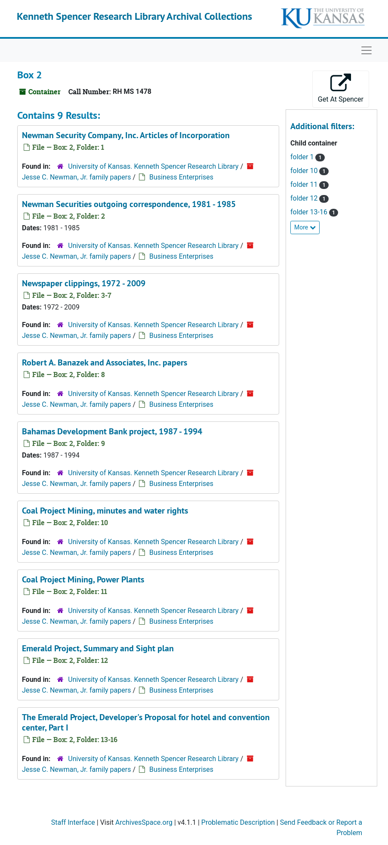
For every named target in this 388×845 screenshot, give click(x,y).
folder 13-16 (309, 212)
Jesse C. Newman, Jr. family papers (76, 177)
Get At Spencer (340, 88)
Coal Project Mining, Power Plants (83, 579)
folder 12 (304, 198)
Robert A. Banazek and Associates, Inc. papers (104, 362)
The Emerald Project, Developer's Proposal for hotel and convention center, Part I (146, 722)
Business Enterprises (181, 177)
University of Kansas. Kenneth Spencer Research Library (153, 166)
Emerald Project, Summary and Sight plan (98, 648)
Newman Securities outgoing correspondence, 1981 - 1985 (129, 204)
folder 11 (304, 184)
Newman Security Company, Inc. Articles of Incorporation (126, 135)
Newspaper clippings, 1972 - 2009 (83, 283)
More (305, 227)
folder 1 (302, 157)
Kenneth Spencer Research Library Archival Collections (134, 16)
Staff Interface (73, 822)
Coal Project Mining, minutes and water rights (105, 510)
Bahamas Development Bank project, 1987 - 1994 (112, 431)
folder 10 (304, 171)
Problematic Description (238, 822)
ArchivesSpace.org (143, 822)
